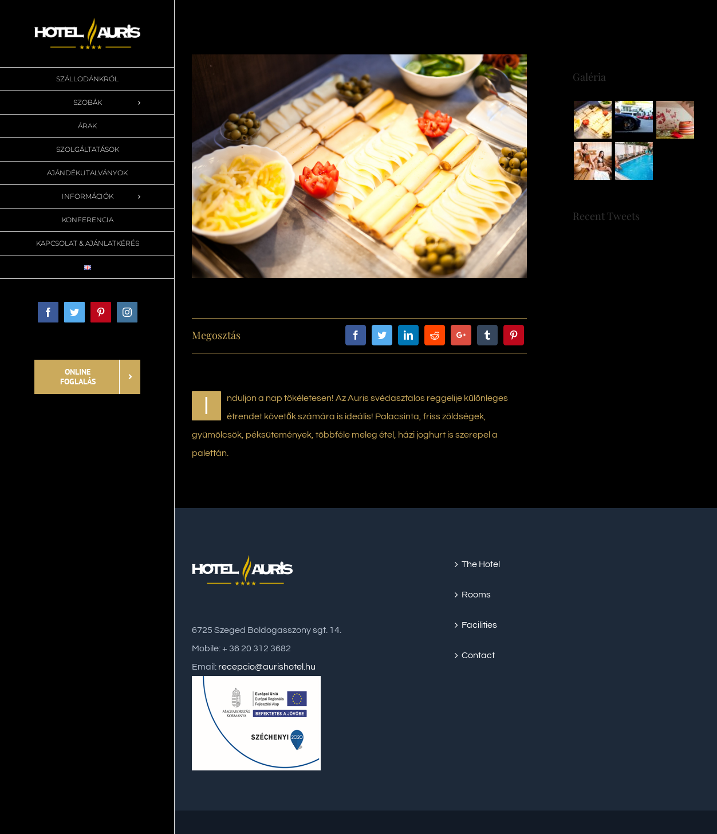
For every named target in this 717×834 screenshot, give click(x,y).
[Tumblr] (487, 335)
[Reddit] (434, 335)
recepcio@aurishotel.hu (267, 666)
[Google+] (461, 335)
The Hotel (481, 564)
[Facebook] (355, 335)
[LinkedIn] (408, 335)
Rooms (476, 594)
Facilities (479, 625)
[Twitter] (382, 335)
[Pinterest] (513, 335)
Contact (478, 655)
